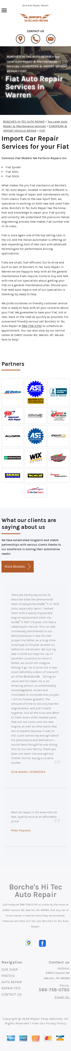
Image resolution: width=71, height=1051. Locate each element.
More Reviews (17, 566)
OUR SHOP (10, 969)
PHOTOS (8, 976)
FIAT (23, 71)
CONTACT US (12, 994)
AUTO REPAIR (12, 982)
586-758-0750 (32, 326)
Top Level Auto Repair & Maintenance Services (33, 61)
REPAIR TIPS (11, 988)
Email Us (62, 997)
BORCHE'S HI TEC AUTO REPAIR (29, 56)
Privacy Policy (56, 1023)
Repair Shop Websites (46, 1019)
